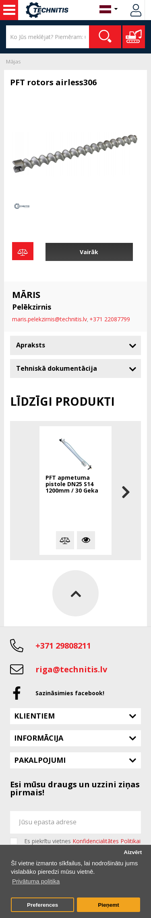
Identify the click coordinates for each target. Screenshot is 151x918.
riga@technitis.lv (71, 669)
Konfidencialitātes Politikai (106, 841)
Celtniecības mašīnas (9, 10)
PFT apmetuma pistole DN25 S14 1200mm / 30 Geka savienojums (72, 484)
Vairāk (89, 252)
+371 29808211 (63, 645)
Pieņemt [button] (108, 905)
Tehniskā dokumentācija (56, 368)
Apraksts (30, 345)
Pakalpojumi (40, 760)
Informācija (38, 738)
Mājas (13, 61)
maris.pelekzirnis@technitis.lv (49, 319)
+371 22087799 (109, 319)
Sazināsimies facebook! (69, 693)
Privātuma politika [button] (36, 881)
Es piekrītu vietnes (82, 841)
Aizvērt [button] (133, 852)
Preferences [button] (42, 905)
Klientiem (34, 716)
